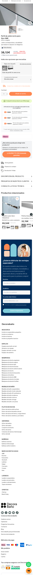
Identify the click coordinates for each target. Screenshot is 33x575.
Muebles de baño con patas (10, 401)
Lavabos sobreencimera (9, 482)
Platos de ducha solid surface (10, 409)
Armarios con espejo (8, 348)
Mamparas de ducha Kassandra (11, 373)
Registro (3, 554)
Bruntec (4, 455)
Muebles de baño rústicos (9, 397)
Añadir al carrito (20, 93)
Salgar (3, 464)
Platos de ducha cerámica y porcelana (13, 415)
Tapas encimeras (7, 484)
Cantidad (4, 90)
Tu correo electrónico (9, 297)
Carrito (3, 556)
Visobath (4, 460)
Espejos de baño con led (9, 350)
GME (3, 453)
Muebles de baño (8, 386)
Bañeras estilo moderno (8, 446)
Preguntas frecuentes (7, 524)
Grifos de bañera (6, 423)
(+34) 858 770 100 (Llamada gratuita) (16, 154)
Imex (3, 470)
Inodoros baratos (7, 336)
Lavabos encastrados (8, 480)
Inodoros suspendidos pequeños (11, 332)
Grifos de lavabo (6, 425)
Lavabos (5, 475)
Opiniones (4, 521)
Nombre (5, 279)
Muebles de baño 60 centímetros (11, 393)
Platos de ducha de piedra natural (11, 411)
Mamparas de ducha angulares (10, 360)
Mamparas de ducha (7, 370)
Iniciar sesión (5, 551)
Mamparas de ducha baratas (10, 366)
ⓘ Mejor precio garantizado (9, 55)
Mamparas (6, 358)
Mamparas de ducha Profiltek (10, 381)
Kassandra (5, 457)
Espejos (5, 344)
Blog (2, 529)
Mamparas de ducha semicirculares (12, 368)
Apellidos (6, 288)
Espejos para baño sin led (9, 346)
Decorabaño (5, 0)
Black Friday (5, 494)
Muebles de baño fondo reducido (11, 391)
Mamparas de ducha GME (9, 377)
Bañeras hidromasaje (8, 443)
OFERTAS (5, 489)
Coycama (4, 466)
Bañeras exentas (7, 441)
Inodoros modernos (7, 334)
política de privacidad (21, 304)
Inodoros (6, 330)
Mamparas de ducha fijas (9, 364)
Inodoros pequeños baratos (10, 338)
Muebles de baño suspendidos (11, 389)
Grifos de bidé (6, 434)
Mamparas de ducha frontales (10, 379)
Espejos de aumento (8, 352)
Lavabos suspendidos (8, 478)
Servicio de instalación (8, 534)
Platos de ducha (8, 407)
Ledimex (4, 462)
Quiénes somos (6, 519)
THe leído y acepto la (15, 304)
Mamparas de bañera (8, 375)
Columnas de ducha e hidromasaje (11, 432)
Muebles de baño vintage (9, 399)
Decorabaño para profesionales (10, 531)
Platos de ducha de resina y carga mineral (14, 413)
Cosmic (4, 468)
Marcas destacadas (10, 451)
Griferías (5, 421)
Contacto (4, 526)
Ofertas (4, 492)
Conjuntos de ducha (8, 427)
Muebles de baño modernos (10, 395)
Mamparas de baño (16, 0)
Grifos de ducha (6, 429)
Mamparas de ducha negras (10, 362)
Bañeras (5, 439)
